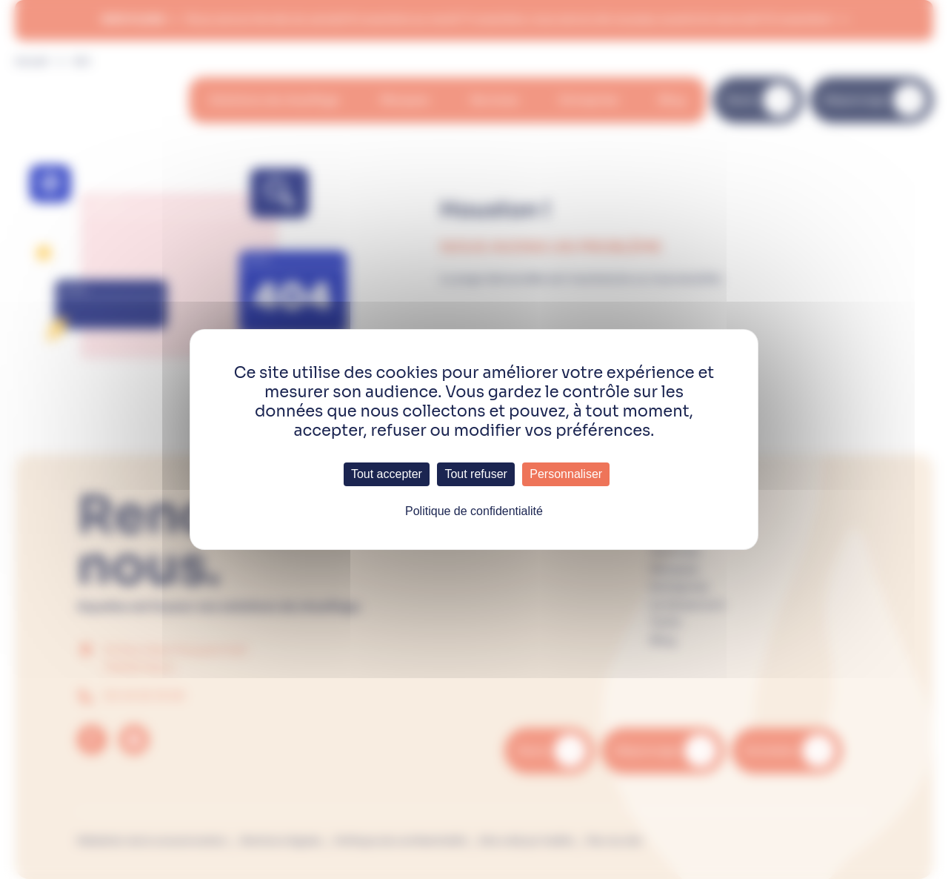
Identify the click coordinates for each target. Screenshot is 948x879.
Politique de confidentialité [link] (474, 511)
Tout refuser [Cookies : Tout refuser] (475, 474)
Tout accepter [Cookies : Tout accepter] (386, 474)
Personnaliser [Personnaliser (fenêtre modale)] (566, 474)
